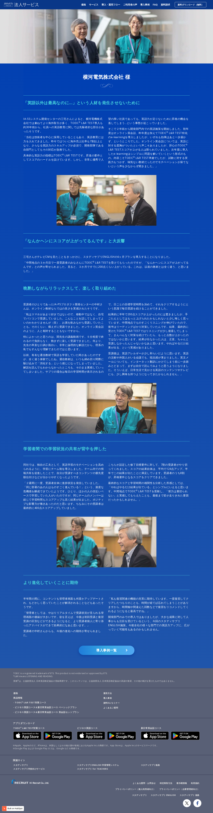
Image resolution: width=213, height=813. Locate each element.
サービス (94, 4)
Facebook (197, 803)
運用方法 (107, 693)
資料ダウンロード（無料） (191, 4)
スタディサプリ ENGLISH (163, 795)
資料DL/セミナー (111, 702)
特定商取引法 (166, 783)
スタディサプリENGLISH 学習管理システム (98, 765)
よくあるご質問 (110, 707)
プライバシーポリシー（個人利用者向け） (135, 789)
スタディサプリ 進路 (189, 795)
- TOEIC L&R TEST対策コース (29, 702)
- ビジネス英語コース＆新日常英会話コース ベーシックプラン (45, 707)
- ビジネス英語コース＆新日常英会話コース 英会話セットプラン (46, 712)
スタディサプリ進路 (150, 765)
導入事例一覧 (106, 650)
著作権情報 (181, 783)
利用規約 (195, 783)
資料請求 (165, 4)
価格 (83, 4)
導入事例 (145, 4)
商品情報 (17, 697)
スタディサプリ (20, 765)
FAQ (155, 4)
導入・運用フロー (111, 4)
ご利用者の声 (130, 4)
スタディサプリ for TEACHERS (92, 768)
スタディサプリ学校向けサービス (29, 768)
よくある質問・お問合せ (144, 783)
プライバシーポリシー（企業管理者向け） (179, 789)
